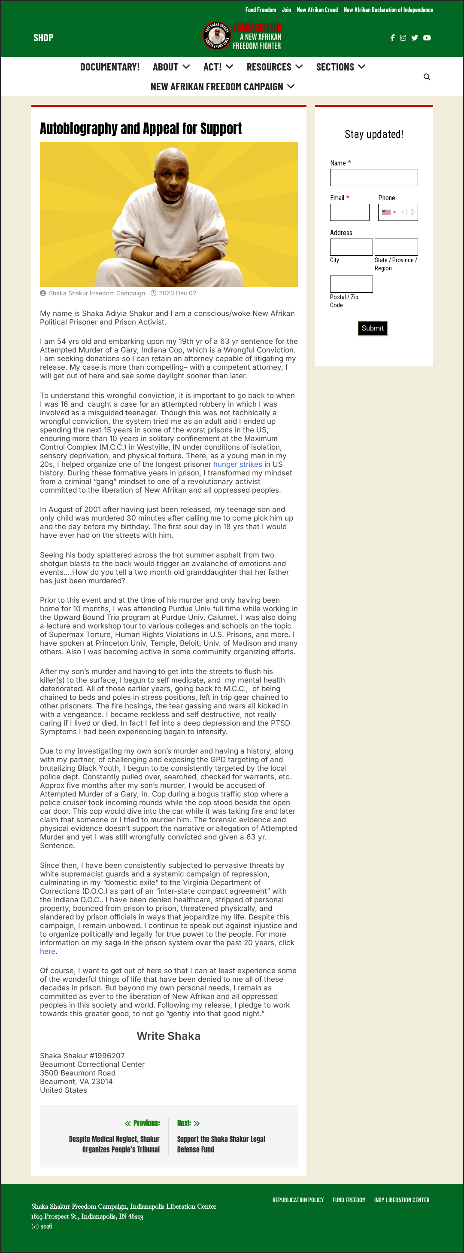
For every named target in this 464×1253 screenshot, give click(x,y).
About (166, 66)
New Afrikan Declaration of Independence (388, 9)
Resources (269, 66)
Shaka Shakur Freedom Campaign (97, 293)
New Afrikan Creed (317, 9)
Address (341, 233)
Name (338, 163)
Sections (335, 66)
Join (286, 9)
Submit (373, 328)
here (47, 951)
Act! (212, 66)
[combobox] (388, 212)
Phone (386, 198)
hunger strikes (237, 464)
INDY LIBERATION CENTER (402, 1200)
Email (337, 198)
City (334, 260)
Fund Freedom (261, 9)
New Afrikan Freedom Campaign (217, 86)
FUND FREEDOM (349, 1200)
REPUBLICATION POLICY (298, 1200)
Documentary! (110, 66)
